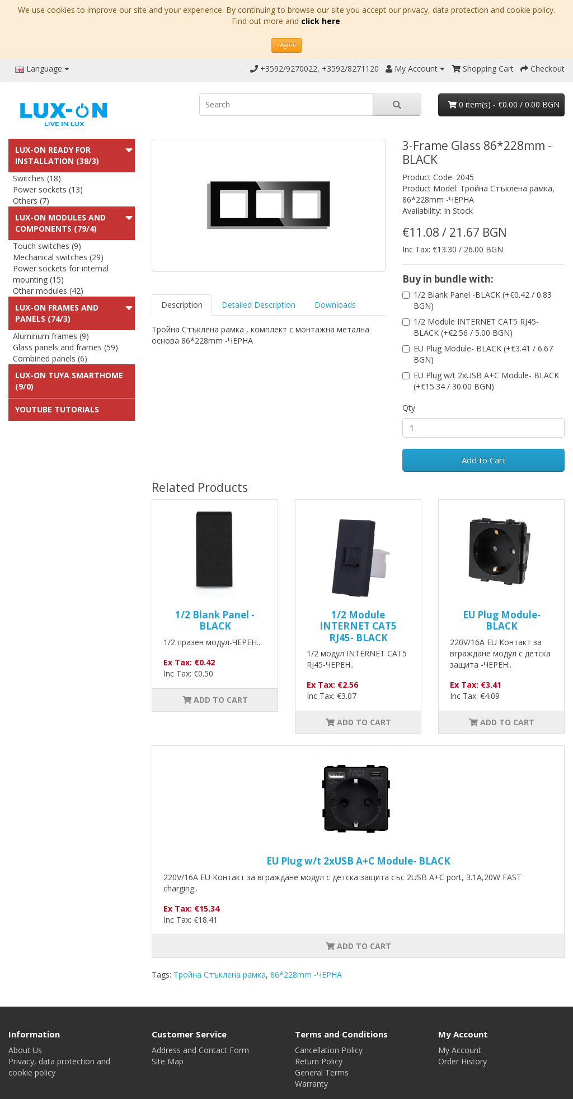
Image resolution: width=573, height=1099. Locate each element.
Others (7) (31, 200)
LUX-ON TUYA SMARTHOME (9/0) (69, 381)
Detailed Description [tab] (258, 304)
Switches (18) (37, 178)
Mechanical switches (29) (58, 257)
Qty (408, 407)
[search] (286, 104)
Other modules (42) (48, 290)
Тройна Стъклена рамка (219, 974)
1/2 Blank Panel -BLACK (215, 620)
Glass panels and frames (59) (65, 347)
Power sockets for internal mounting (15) (61, 274)
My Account (459, 1050)
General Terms (322, 1072)
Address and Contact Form (200, 1050)
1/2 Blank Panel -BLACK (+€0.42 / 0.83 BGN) (483, 300)
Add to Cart (484, 460)
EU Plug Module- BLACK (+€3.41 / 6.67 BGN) (483, 354)
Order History (462, 1061)
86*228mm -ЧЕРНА (306, 974)
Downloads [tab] (335, 304)
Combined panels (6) (50, 358)
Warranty (311, 1083)
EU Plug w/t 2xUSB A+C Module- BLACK (358, 860)
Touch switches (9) (47, 246)
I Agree (286, 45)
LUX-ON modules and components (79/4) (60, 223)
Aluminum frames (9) (51, 336)
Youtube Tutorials (57, 409)
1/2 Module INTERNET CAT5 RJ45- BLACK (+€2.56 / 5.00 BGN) (476, 327)
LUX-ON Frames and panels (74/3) (56, 313)
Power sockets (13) (48, 189)
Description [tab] (182, 304)
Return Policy (318, 1061)
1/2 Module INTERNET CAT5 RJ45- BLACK (358, 626)
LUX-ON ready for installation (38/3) (57, 155)
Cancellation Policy (329, 1050)
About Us (25, 1050)
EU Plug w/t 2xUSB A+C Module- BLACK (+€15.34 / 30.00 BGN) (486, 381)
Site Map (168, 1061)
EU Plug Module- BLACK (502, 620)
